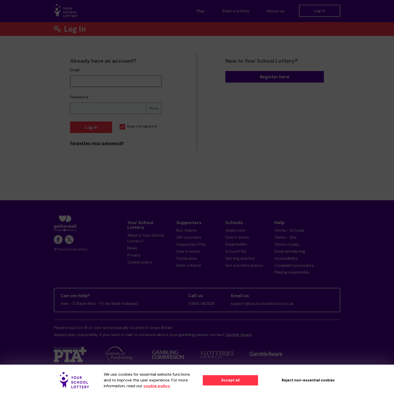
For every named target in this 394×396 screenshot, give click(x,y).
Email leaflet (236, 244)
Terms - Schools (289, 230)
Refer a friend (188, 265)
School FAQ (235, 251)
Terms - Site (285, 237)
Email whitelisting (289, 251)
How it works (188, 251)
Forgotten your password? (97, 143)
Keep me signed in (138, 126)
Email (74, 70)
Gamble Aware (238, 334)
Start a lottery (235, 11)
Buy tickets (186, 230)
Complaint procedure (294, 265)
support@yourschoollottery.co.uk (262, 303)
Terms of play (286, 244)
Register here (274, 77)
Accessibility (286, 258)
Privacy (134, 255)
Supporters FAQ (191, 244)
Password (79, 97)
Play (201, 11)
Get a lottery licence (244, 265)
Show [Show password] (154, 108)
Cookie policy (139, 262)
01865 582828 (201, 303)
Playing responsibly (292, 272)
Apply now (235, 230)
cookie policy (156, 385)
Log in (319, 10)
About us (275, 11)
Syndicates (186, 258)
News (132, 248)
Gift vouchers (188, 237)
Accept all (230, 380)
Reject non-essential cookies (308, 380)
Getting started (240, 258)
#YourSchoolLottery (71, 249)
